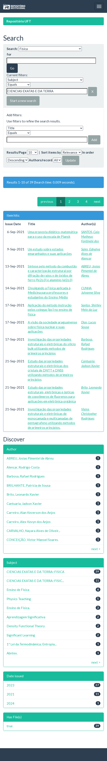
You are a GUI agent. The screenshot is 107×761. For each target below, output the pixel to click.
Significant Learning (21, 635)
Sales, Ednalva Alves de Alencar (90, 253)
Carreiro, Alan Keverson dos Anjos (31, 512)
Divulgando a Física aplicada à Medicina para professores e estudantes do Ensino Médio (49, 292)
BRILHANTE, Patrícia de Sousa (28, 485)
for (9, 54)
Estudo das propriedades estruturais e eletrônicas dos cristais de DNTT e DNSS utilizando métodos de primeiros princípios (50, 370)
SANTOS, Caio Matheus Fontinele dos (90, 236)
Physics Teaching (19, 599)
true (10, 726)
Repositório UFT (18, 21)
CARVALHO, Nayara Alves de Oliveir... (33, 531)
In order (88, 152)
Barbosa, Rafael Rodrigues (87, 343)
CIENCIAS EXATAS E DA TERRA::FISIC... (35, 581)
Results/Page (16, 152)
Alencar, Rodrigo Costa (23, 467)
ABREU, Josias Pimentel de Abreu (90, 270)
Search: (12, 49)
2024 (10, 703)
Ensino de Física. (18, 608)
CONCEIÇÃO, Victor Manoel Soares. (33, 540)
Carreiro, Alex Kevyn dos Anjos (29, 522)
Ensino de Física (18, 590)
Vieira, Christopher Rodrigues (89, 413)
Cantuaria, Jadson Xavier (24, 503)
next (97, 201)
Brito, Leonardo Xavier (23, 494)
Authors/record (40, 160)
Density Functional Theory (26, 626)
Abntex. (12, 653)
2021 (10, 694)
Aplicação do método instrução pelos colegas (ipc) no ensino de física (50, 309)
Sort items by (51, 152)
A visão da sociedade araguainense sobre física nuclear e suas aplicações (52, 326)
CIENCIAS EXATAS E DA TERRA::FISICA (35, 572)
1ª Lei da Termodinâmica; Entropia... (32, 644)
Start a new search (23, 101)
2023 (10, 685)
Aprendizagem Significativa (26, 617)
